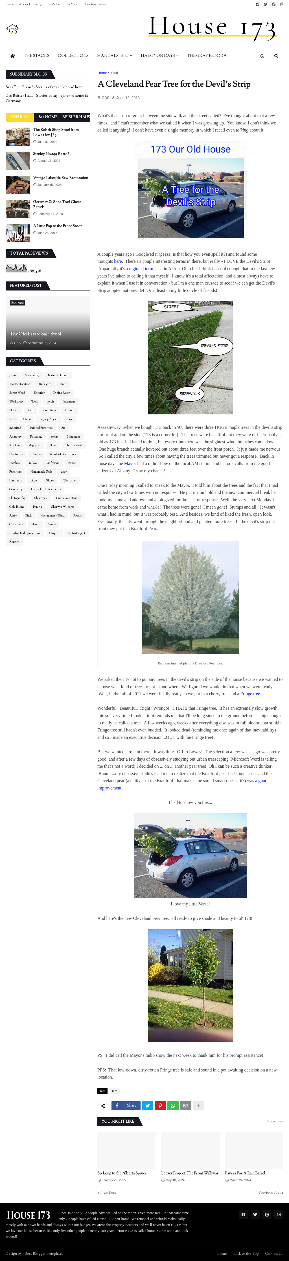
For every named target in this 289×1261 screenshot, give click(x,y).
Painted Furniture (41, 428)
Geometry (15, 489)
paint (12, 375)
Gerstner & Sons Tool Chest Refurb (57, 205)
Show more (275, 1121)
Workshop (16, 401)
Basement (69, 401)
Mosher (14, 410)
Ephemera (73, 436)
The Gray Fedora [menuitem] (207, 56)
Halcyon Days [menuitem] (158, 56)
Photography (17, 498)
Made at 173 (32, 375)
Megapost (35, 445)
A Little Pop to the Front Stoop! (58, 226)
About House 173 (31, 4)
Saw (69, 419)
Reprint (14, 542)
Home (10, 4)
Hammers (15, 480)
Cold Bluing (16, 507)
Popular (20, 117)
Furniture (15, 472)
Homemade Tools (41, 472)
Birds (28, 515)
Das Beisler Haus (66, 498)
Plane (52, 445)
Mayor (130, 463)
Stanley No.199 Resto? (51, 154)
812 (63, 428)
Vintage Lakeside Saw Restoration (60, 178)
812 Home (48, 117)
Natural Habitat (58, 375)
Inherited (15, 428)
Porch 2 (37, 507)
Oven (27, 419)
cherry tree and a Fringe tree (234, 693)
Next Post (108, 1192)
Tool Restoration (19, 384)
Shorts (50, 480)
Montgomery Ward (53, 515)
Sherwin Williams (62, 507)
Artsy (13, 515)
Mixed (35, 524)
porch (50, 401)
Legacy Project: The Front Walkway (189, 1173)
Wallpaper (70, 480)
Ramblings (49, 410)
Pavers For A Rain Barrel (245, 1173)
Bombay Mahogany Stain (25, 533)
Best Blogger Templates (44, 1253)
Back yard (45, 384)
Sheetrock (40, 498)
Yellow (32, 463)
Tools (34, 401)
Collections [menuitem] (73, 56)
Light (33, 480)
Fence (72, 463)
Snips (52, 524)
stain (63, 384)
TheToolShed (73, 445)
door (64, 472)
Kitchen (14, 445)
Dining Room (61, 393)
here (118, 261)
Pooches (14, 463)
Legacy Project (49, 419)
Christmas (16, 524)
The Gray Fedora (95, 4)
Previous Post (270, 1192)
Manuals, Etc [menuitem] (113, 56)
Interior (70, 410)
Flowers (36, 454)
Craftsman (53, 463)
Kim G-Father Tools (63, 454)
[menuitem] (13, 56)
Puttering (36, 436)
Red (12, 419)
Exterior (39, 393)
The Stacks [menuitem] (36, 56)
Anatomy (15, 436)
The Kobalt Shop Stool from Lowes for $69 (56, 133)
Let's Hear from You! (63, 4)
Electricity (16, 454)
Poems (77, 515)
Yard (114, 73)
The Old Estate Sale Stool (35, 335)
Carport (54, 533)
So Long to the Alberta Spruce (122, 1173)
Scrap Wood (17, 393)
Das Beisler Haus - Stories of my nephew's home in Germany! (47, 98)
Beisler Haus (76, 117)
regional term (141, 268)
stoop (54, 436)
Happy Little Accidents (46, 489)
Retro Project (76, 533)
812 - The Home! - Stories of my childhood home (45, 87)
